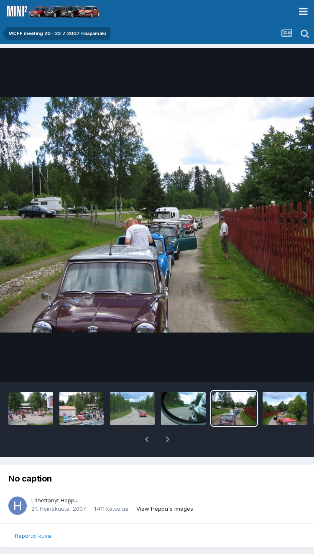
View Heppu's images (164, 508)
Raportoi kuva (33, 535)
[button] (147, 439)
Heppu (69, 500)
